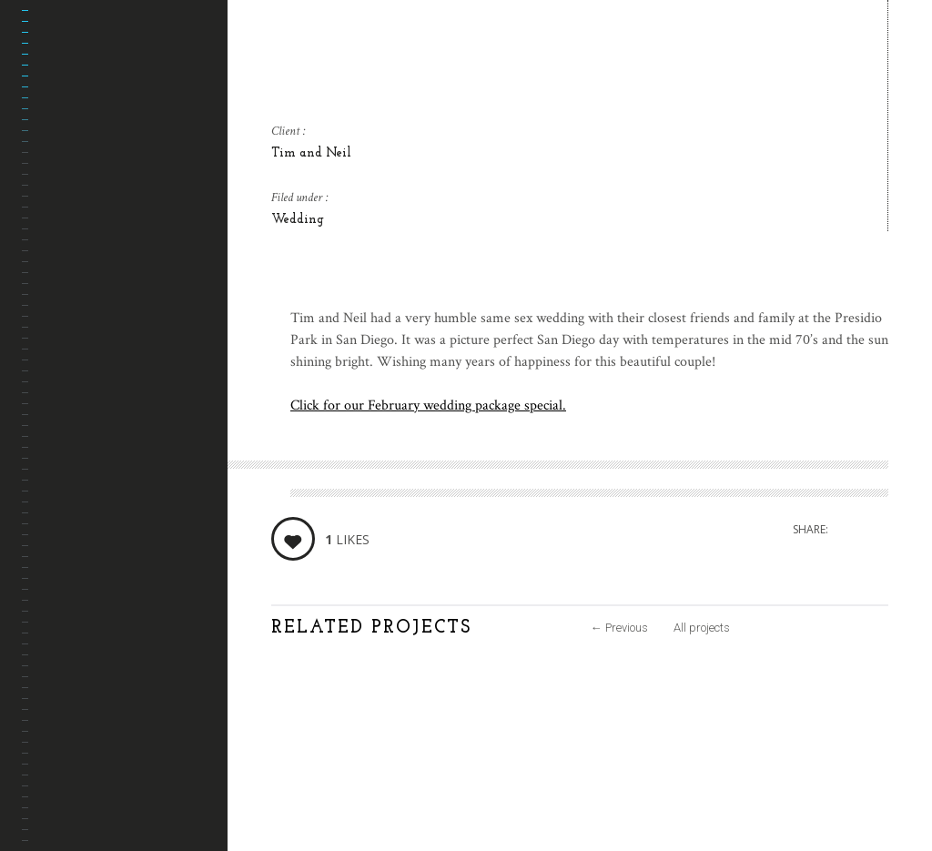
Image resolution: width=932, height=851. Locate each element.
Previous (619, 627)
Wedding (297, 220)
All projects (702, 627)
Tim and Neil (311, 153)
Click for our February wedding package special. (428, 405)
